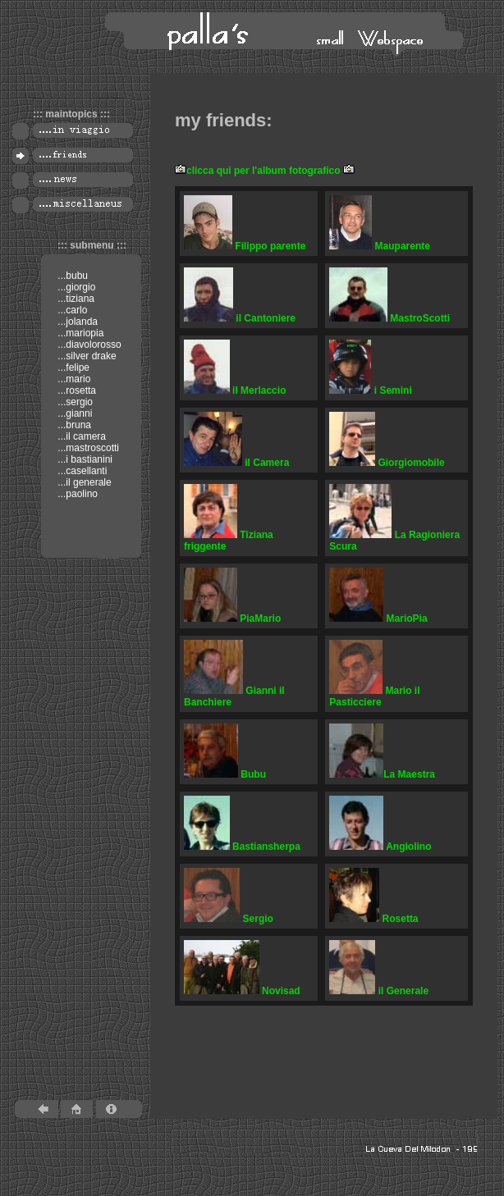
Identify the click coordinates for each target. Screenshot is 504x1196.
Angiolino (380, 846)
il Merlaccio (235, 390)
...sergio (74, 402)
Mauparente (379, 246)
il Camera (236, 462)
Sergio (228, 918)
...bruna (73, 425)
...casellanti (81, 471)
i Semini (370, 390)
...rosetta (75, 390)
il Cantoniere (240, 318)
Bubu (225, 774)
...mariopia (79, 333)
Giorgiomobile (386, 462)
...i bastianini (83, 459)
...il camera (80, 436)
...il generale (83, 482)
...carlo (71, 310)
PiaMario (232, 618)
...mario (72, 379)
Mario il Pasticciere (374, 696)
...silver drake (86, 356)
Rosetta (373, 918)
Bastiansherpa (242, 846)
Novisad (242, 991)
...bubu (71, 275)
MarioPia (378, 618)
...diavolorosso (88, 344)
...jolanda (76, 321)
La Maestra (382, 774)
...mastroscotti (87, 448)
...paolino (76, 494)
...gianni (73, 413)
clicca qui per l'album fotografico (263, 170)
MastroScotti (389, 318)
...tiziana (74, 298)
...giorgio (75, 287)
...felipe (72, 367)
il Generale (378, 991)
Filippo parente (244, 246)
